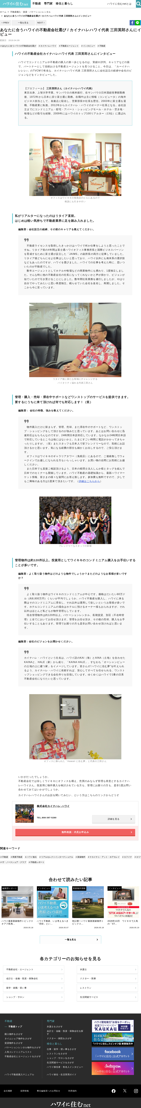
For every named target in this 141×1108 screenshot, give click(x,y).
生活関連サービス (119, 989)
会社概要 (8, 1085)
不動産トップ (15, 1021)
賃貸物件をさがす (14, 1037)
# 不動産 (100, 46)
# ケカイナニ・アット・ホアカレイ (102, 859)
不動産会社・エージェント (16, 976)
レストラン (46, 989)
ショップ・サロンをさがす (60, 1052)
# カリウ (136, 859)
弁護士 (44, 976)
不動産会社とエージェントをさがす (23, 1051)
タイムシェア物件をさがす (18, 1033)
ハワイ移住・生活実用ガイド (61, 1069)
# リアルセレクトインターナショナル (55, 859)
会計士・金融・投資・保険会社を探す (65, 1027)
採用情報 (25, 1085)
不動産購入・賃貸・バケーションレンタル (30, 12)
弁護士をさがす (55, 1021)
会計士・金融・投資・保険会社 (85, 976)
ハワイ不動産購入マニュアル (19, 1069)
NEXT (40, 23)
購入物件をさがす (14, 1028)
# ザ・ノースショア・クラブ (13, 864)
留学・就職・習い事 (16, 989)
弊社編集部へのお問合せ (51, 1085)
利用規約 (78, 1085)
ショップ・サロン (85, 989)
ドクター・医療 (118, 976)
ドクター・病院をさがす (59, 1033)
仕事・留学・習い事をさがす (61, 1043)
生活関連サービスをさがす (60, 1057)
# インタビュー (87, 46)
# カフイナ (125, 859)
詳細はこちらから (89, 480)
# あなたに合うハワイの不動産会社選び (18, 46)
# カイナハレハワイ (47, 46)
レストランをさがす (57, 1048)
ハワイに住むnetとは (119, 3)
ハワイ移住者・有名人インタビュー (65, 1061)
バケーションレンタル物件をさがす (23, 1042)
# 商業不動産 (16, 859)
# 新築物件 (79, 859)
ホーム (3, 12)
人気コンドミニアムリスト (18, 1046)
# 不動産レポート (36, 864)
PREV (6, 23)
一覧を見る (23, 23)
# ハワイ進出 (30, 859)
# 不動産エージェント (68, 46)
